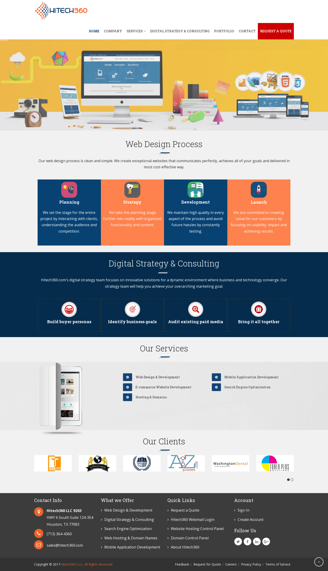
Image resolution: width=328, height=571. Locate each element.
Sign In (243, 510)
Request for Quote (207, 564)
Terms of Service (277, 564)
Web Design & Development (151, 377)
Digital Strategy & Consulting (180, 31)
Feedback (182, 564)
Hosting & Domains (145, 397)
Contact (247, 31)
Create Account (251, 519)
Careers (231, 564)
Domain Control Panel (190, 537)
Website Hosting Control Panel (197, 528)
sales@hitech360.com (65, 545)
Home (94, 31)
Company (113, 31)
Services (136, 31)
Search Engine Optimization (241, 387)
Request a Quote (185, 510)
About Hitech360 (185, 547)
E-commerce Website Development (157, 387)
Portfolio (224, 31)
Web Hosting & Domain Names (130, 537)
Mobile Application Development (245, 377)
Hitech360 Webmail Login (192, 519)
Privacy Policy (251, 564)
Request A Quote (276, 31)
